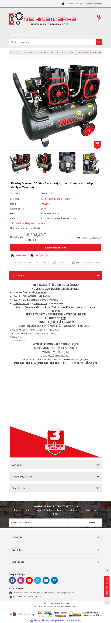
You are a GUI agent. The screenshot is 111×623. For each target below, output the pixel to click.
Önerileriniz (18, 488)
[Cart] (99, 19)
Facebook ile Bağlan (94, 3)
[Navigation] (55, 34)
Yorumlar (17, 465)
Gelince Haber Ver (55, 247)
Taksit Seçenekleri (22, 476)
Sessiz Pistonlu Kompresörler (56, 198)
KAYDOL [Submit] (93, 522)
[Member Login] (67, 3)
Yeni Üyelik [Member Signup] (79, 3)
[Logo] (42, 18)
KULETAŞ (45, 203)
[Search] (55, 42)
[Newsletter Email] (55, 522)
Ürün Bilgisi (18, 275)
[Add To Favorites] (21, 262)
